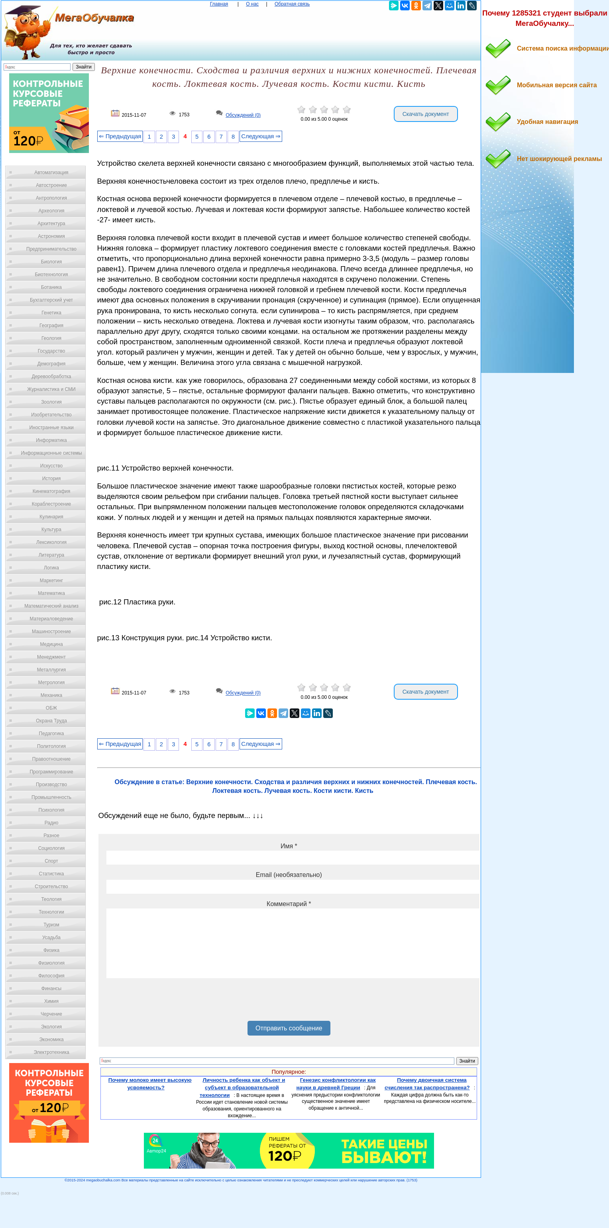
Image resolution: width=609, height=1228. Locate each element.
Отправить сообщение (288, 1028)
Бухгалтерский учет (51, 300)
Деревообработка (51, 376)
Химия (51, 1001)
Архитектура (51, 223)
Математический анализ (51, 606)
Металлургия (51, 670)
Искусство (51, 466)
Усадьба (51, 937)
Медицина (51, 644)
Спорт (51, 861)
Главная (219, 4)
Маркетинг (51, 580)
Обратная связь (292, 4)
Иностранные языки (51, 427)
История (51, 478)
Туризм (51, 925)
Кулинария (51, 517)
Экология (51, 1027)
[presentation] (167, 1002)
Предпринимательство (51, 249)
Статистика (51, 874)
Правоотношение (51, 759)
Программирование (51, 772)
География (51, 325)
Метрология (51, 682)
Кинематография (52, 491)
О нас (252, 4)
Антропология (51, 198)
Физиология (51, 963)
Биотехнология (51, 274)
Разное (51, 835)
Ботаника (51, 287)
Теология (51, 899)
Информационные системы (51, 453)
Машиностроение (51, 631)
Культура (51, 529)
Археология (52, 211)
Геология (51, 338)
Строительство (51, 886)
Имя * (289, 846)
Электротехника (51, 1052)
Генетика (51, 313)
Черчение (51, 1014)
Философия (51, 976)
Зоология (51, 402)
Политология (51, 746)
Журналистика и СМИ (51, 389)
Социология (51, 848)
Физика (51, 950)
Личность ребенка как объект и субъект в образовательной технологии (242, 1087)
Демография (51, 364)
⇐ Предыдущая (120, 136)
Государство (51, 351)
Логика (51, 568)
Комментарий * (289, 903)
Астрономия (51, 236)
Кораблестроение (51, 504)
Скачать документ (426, 114)
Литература (52, 555)
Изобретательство (51, 415)
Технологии (51, 912)
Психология (52, 810)
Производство (51, 784)
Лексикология (51, 542)
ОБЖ (51, 708)
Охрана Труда (51, 721)
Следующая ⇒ (261, 136)
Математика (51, 593)
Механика (52, 695)
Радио (52, 823)
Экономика (51, 1039)
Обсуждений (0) (243, 115)
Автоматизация (51, 172)
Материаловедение (51, 619)
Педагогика (51, 733)
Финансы (51, 988)
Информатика (51, 440)
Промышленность (51, 797)
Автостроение (51, 185)
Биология (51, 262)
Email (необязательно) (289, 874)
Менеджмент (51, 657)
